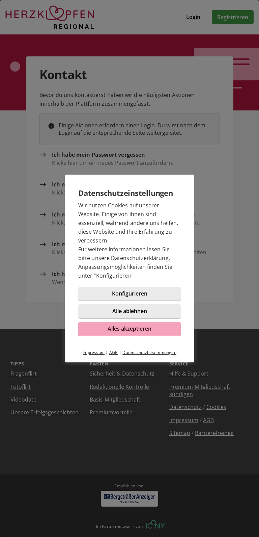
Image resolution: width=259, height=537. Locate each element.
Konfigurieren (114, 275)
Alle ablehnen (129, 311)
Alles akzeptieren (129, 328)
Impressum (94, 352)
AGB (113, 352)
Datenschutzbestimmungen (149, 352)
